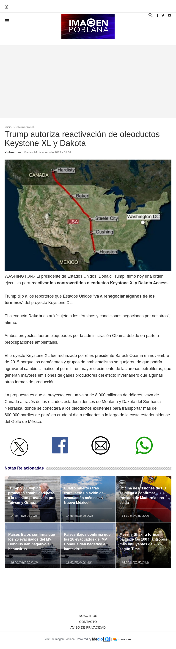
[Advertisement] (88, 81)
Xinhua (9, 152)
